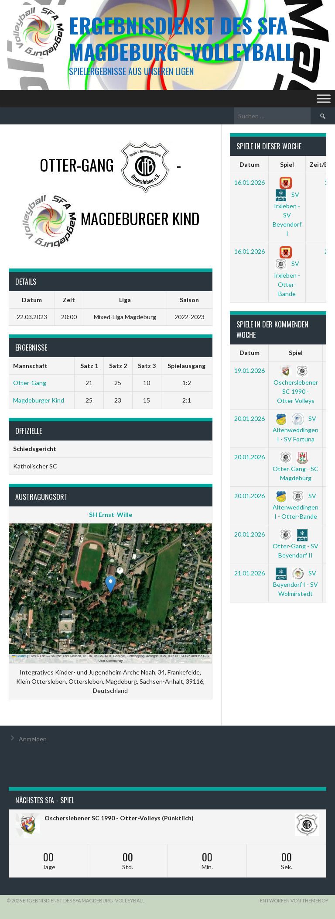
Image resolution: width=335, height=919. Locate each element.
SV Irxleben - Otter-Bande (287, 272)
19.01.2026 (249, 370)
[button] (110, 584)
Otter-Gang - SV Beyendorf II (295, 544)
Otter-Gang (29, 382)
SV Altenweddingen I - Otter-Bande (295, 506)
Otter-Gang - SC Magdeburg (295, 467)
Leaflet (19, 656)
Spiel (287, 164)
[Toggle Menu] (324, 98)
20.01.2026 (249, 418)
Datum (249, 164)
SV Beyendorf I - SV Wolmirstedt (295, 583)
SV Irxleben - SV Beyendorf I (287, 208)
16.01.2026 (249, 182)
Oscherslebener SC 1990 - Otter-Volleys (295, 385)
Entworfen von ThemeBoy (294, 900)
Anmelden (33, 739)
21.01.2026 (249, 573)
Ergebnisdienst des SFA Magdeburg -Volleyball (181, 38)
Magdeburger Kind (38, 400)
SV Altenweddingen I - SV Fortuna (295, 429)
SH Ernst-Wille (110, 514)
